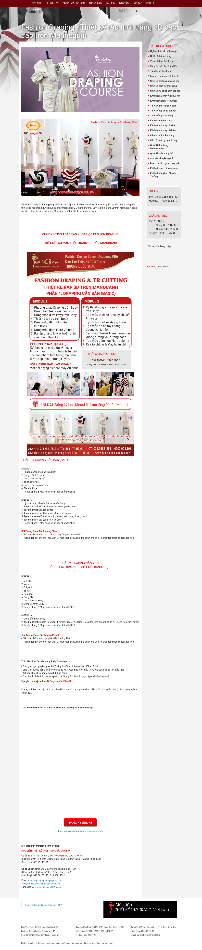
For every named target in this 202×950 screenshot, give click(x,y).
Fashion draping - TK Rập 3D (164, 76)
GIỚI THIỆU (37, 3)
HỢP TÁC (137, 3)
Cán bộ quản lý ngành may (163, 140)
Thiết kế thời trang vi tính (163, 105)
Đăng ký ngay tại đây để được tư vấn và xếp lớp (80, 831)
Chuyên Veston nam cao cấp (164, 81)
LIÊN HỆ (150, 3)
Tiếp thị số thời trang (161, 71)
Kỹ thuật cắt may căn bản (163, 125)
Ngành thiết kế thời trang (163, 51)
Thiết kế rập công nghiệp (163, 110)
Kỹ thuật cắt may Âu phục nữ (165, 96)
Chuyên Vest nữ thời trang (163, 86)
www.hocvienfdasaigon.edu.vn (45, 883)
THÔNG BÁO (95, 3)
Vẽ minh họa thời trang (162, 61)
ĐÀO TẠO (124, 3)
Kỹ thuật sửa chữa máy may (164, 168)
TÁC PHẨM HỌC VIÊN (74, 3)
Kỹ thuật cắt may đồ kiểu (163, 130)
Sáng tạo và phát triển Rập (163, 66)
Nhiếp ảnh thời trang (160, 56)
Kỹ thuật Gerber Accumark (163, 100)
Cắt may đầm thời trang (162, 135)
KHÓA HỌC (53, 3)
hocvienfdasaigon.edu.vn (48, 935)
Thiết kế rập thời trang (161, 115)
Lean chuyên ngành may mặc (165, 163)
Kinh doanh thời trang (161, 120)
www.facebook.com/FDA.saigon (46, 887)
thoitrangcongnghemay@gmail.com (45, 880)
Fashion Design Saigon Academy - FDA (43, 905)
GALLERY (110, 3)
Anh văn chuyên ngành (162, 158)
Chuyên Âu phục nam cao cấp (165, 91)
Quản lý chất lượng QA (161, 153)
